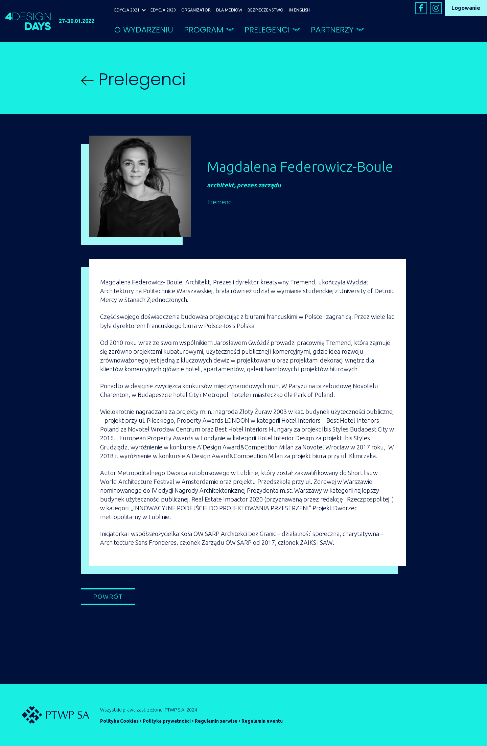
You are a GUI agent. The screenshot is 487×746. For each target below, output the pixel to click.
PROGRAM (204, 29)
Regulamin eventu (262, 721)
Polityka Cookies (119, 721)
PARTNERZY (332, 29)
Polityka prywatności (167, 721)
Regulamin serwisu (216, 721)
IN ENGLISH (299, 10)
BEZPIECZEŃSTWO (265, 10)
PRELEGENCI (267, 29)
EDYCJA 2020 (163, 10)
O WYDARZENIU (143, 29)
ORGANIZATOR (196, 10)
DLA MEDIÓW (229, 10)
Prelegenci (133, 79)
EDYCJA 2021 (127, 10)
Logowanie (465, 8)
